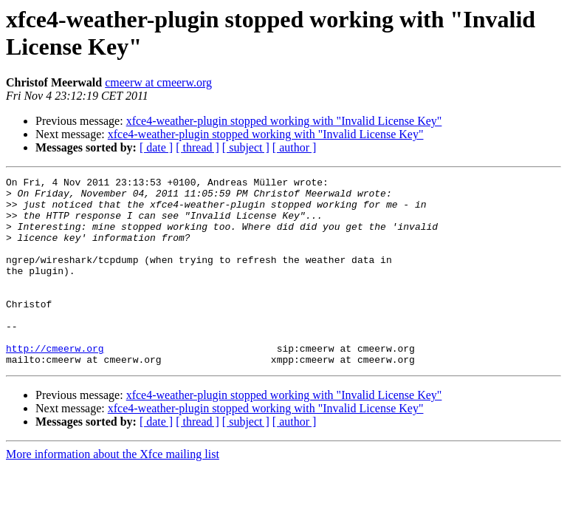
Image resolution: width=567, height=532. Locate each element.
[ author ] (294, 147)
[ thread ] (197, 147)
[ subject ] (245, 147)
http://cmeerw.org (55, 383)
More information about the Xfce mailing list (112, 491)
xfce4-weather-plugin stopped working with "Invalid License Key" (284, 121)
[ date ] (156, 147)
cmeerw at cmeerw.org (158, 82)
